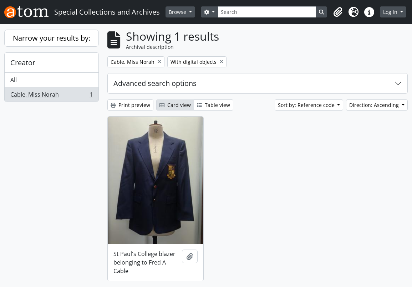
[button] (338, 12)
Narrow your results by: (51, 38)
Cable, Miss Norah (51, 96)
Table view (213, 105)
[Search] (267, 11)
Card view (175, 105)
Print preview (130, 105)
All (13, 80)
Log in (391, 12)
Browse (178, 12)
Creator (22, 62)
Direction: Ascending (374, 105)
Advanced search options (155, 83)
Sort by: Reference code (307, 105)
